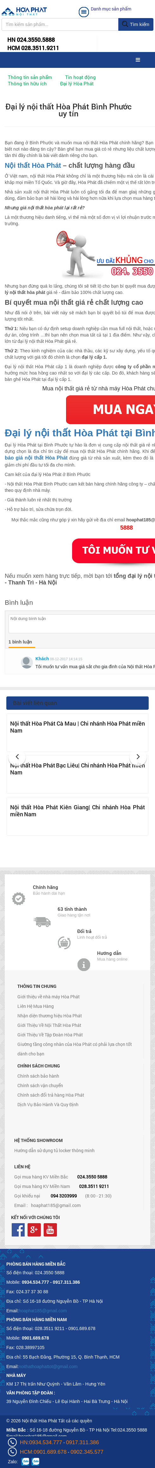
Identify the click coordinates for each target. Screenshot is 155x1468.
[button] (17, 757)
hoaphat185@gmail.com (56, 1205)
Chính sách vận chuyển (40, 1085)
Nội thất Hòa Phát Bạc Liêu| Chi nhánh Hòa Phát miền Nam (77, 768)
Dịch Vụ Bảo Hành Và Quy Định (47, 1104)
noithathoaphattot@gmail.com (48, 1366)
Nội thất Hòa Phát (33, 165)
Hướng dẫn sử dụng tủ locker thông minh (54, 1150)
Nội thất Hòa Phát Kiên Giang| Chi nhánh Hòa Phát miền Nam (77, 810)
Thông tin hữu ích (27, 83)
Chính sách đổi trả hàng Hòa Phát (50, 1095)
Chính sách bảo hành (38, 1076)
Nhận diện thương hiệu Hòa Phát (49, 1016)
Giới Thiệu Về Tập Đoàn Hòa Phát (50, 1035)
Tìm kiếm (135, 24)
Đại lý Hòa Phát (77, 83)
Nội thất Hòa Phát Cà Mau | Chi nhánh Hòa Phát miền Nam (77, 727)
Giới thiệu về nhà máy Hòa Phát (48, 997)
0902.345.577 (87, 1452)
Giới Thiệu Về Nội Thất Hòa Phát (49, 1025)
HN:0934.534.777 (41, 1442)
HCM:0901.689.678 (43, 1452)
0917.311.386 (82, 1442)
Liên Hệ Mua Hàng (35, 1006)
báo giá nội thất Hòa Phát (36, 457)
